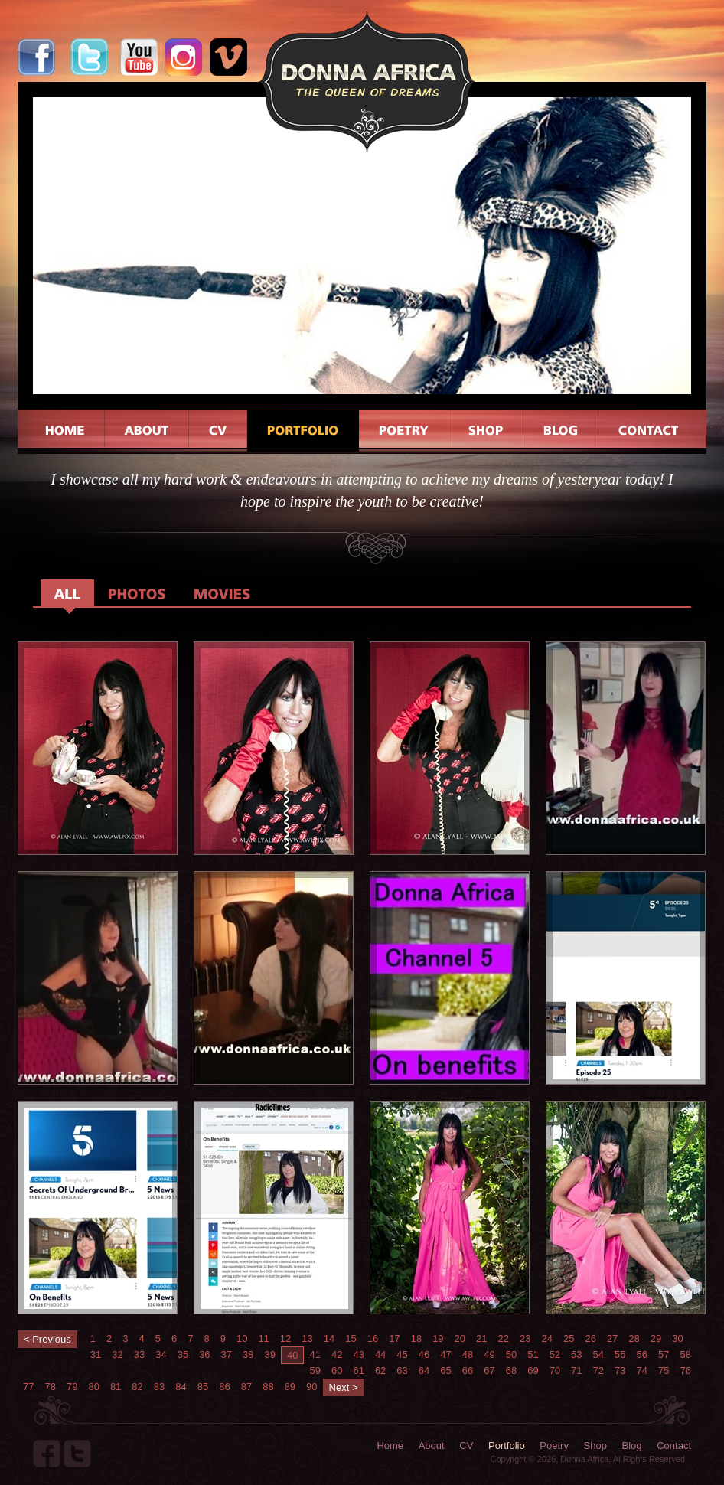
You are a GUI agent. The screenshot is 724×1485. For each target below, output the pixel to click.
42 (336, 1354)
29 (656, 1338)
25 (568, 1338)
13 (307, 1338)
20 (460, 1338)
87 (246, 1386)
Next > (343, 1387)
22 (503, 1338)
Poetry (554, 1445)
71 (576, 1370)
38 (248, 1354)
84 (180, 1386)
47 (445, 1354)
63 (401, 1370)
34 (160, 1354)
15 (350, 1338)
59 (314, 1370)
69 (532, 1370)
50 (511, 1354)
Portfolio (506, 1445)
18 (416, 1338)
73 (620, 1370)
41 (314, 1354)
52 (555, 1354)
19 (437, 1338)
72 (598, 1370)
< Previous (47, 1339)
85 (202, 1386)
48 (467, 1354)
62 (380, 1370)
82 (137, 1386)
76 (685, 1370)
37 (226, 1354)
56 (642, 1354)
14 (329, 1338)
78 (49, 1386)
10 (241, 1338)
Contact (674, 1445)
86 (224, 1386)
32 (117, 1354)
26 (590, 1338)
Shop (595, 1445)
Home (390, 1445)
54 (598, 1354)
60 (336, 1370)
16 (372, 1338)
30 (677, 1338)
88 (268, 1386)
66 (467, 1370)
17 (394, 1338)
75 (663, 1370)
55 (620, 1354)
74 (642, 1370)
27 (612, 1338)
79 (72, 1386)
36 (204, 1354)
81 (115, 1386)
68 (511, 1370)
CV (466, 1445)
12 (285, 1338)
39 (270, 1354)
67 (489, 1370)
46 (424, 1354)
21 (481, 1338)
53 (576, 1354)
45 (401, 1354)
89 (290, 1386)
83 (159, 1386)
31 (95, 1354)
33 (139, 1354)
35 (183, 1354)
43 (358, 1354)
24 (546, 1338)
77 (28, 1386)
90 (311, 1386)
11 (263, 1338)
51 (532, 1354)
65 (445, 1370)
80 (93, 1386)
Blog (632, 1445)
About (432, 1445)
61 (358, 1370)
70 (555, 1370)
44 (380, 1354)
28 (633, 1338)
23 (525, 1338)
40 (292, 1355)
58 (685, 1354)
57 (663, 1354)
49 (489, 1354)
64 (424, 1370)
